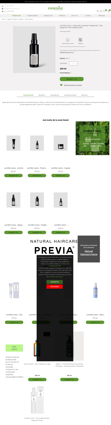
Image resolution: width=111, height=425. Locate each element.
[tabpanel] (15, 296)
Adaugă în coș (71, 79)
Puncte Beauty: (65, 73)
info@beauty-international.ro (12, 8)
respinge (54, 286)
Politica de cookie (56, 277)
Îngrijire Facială (12, 19)
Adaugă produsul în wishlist (73, 85)
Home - (4, 19)
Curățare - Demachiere (25, 19)
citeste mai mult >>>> (67, 52)
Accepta (55, 282)
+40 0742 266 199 (9, 6)
